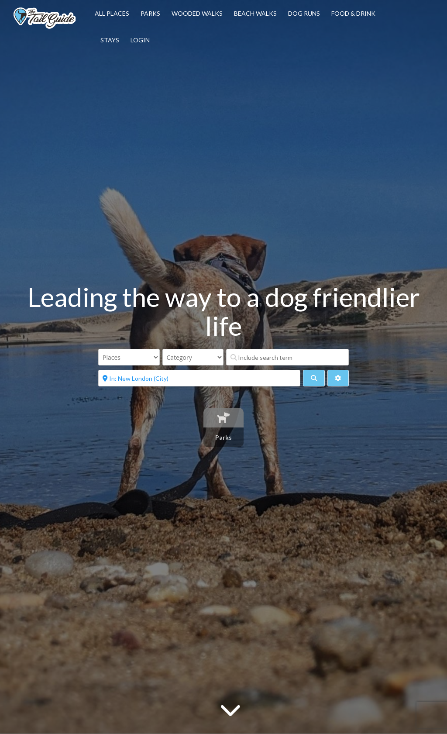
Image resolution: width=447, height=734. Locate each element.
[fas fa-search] (313, 378)
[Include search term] (287, 357)
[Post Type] (129, 357)
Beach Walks (255, 13)
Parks (150, 13)
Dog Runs (304, 13)
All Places (112, 13)
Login (140, 40)
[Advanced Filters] (338, 378)
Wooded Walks (197, 13)
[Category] (193, 357)
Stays (109, 40)
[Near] (199, 378)
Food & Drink (353, 13)
